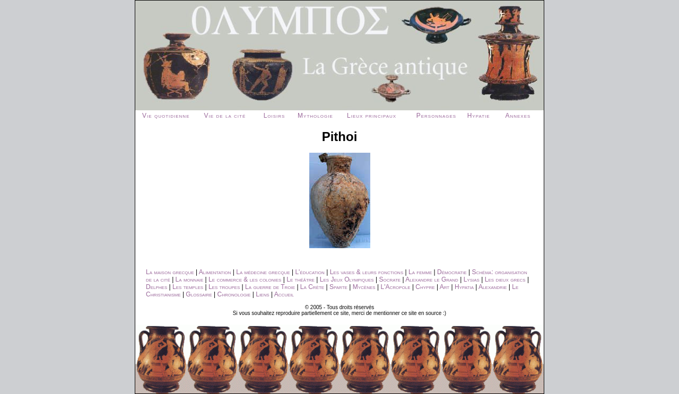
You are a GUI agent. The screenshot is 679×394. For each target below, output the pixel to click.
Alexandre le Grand (431, 279)
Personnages (436, 115)
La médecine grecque (263, 272)
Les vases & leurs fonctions (367, 272)
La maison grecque (170, 272)
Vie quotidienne (165, 115)
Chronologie (234, 294)
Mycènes (364, 287)
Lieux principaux (371, 115)
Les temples (187, 287)
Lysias (472, 279)
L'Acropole (395, 287)
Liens (262, 294)
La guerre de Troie (270, 287)
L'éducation (309, 272)
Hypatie (478, 115)
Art (445, 287)
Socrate (390, 279)
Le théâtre (300, 279)
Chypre (424, 287)
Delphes (156, 287)
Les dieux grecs (505, 279)
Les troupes (224, 287)
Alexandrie (492, 287)
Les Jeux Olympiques (347, 279)
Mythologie (315, 115)
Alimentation (215, 272)
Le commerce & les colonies (244, 279)
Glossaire (199, 294)
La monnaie (190, 279)
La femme (420, 272)
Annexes (517, 115)
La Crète (312, 287)
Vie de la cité (225, 115)
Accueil (284, 294)
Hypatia (464, 287)
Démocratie (452, 272)
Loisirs (274, 115)
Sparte (338, 287)
